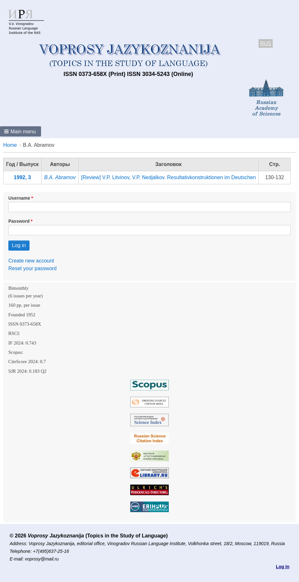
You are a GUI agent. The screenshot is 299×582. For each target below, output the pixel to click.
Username (19, 198)
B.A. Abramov (60, 177)
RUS (265, 43)
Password (19, 221)
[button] (20, 131)
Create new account (31, 260)
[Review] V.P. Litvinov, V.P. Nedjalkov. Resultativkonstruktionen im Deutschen (168, 177)
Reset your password (32, 268)
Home (10, 145)
